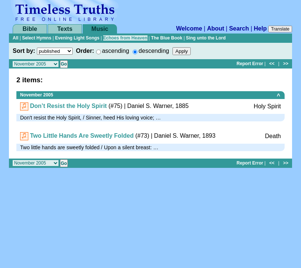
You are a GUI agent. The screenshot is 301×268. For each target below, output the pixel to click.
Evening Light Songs (77, 38)
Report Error (250, 63)
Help (260, 28)
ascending (115, 51)
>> (285, 63)
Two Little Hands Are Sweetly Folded (81, 136)
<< (272, 63)
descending (154, 51)
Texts (65, 29)
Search (239, 28)
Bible (29, 29)
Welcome (189, 28)
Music (99, 29)
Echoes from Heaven (125, 38)
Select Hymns (36, 38)
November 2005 (36, 95)
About (215, 28)
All (15, 38)
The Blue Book (166, 38)
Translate (280, 29)
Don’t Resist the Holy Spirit (68, 106)
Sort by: (24, 51)
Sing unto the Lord (206, 38)
